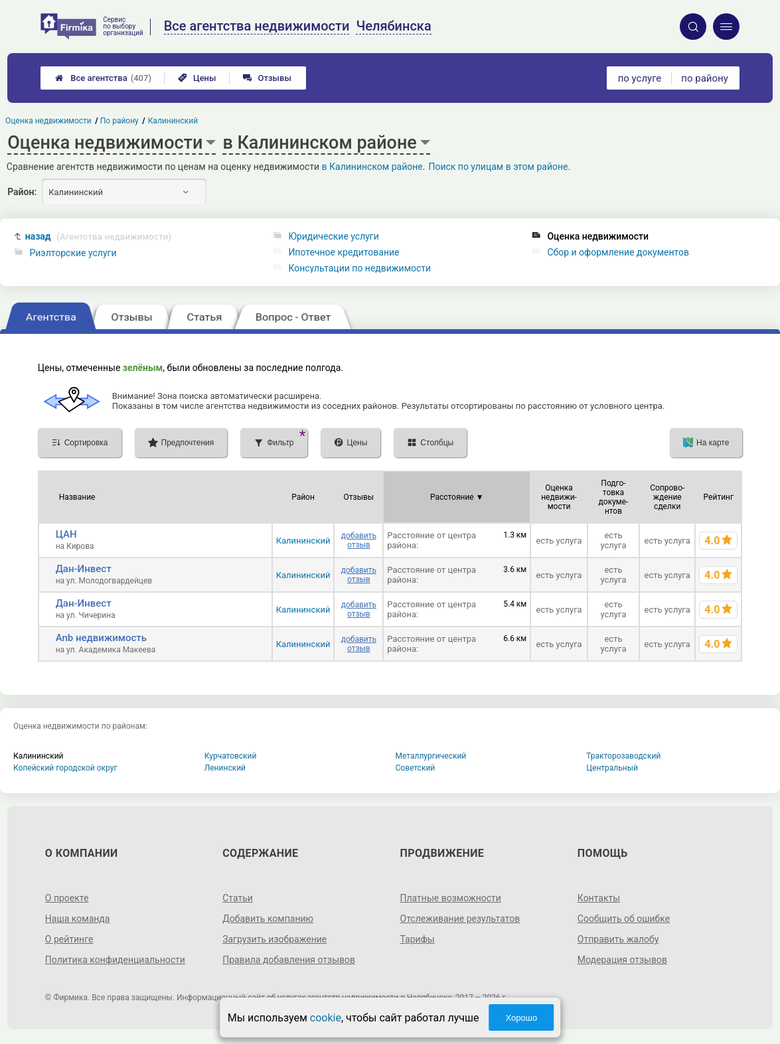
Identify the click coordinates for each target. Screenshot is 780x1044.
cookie (325, 1017)
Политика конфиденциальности (115, 959)
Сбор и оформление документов (618, 252)
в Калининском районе (372, 166)
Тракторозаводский (623, 756)
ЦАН (66, 534)
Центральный (612, 768)
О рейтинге (69, 939)
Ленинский (225, 768)
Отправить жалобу (618, 939)
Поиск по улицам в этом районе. (499, 166)
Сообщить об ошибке (624, 918)
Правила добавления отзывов (288, 959)
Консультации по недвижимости (359, 268)
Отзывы (267, 78)
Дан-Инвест (84, 569)
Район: (22, 191)
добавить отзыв (358, 540)
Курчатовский (230, 756)
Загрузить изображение (274, 939)
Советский (415, 768)
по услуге (640, 78)
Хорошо (521, 1018)
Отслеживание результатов (460, 918)
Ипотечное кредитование (343, 252)
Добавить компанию (267, 918)
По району (120, 120)
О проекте (67, 898)
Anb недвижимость (101, 638)
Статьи (237, 898)
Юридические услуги (333, 236)
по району (704, 78)
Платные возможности (450, 898)
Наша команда (77, 918)
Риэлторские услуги (72, 253)
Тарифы (417, 939)
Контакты (599, 898)
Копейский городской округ (65, 768)
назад (98, 237)
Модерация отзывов (622, 959)
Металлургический (431, 756)
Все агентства (103, 78)
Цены (197, 78)
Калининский (303, 541)
